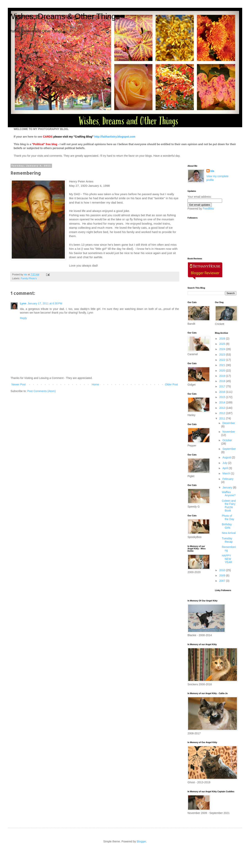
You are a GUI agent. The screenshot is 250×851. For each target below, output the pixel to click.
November (228, 431)
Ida (212, 171)
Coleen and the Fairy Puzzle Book (229, 505)
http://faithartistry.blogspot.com (114, 136)
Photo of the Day (228, 517)
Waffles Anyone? (228, 494)
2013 (222, 407)
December (228, 423)
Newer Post (19, 384)
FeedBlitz (208, 208)
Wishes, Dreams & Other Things (64, 16)
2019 (222, 375)
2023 (222, 354)
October (227, 440)
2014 (222, 402)
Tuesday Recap (227, 540)
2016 (222, 391)
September (229, 448)
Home (95, 384)
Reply (23, 318)
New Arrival (229, 532)
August (227, 457)
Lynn (23, 303)
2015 (222, 397)
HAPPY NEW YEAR (227, 559)
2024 (222, 349)
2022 (222, 359)
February (227, 478)
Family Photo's (29, 278)
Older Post (171, 384)
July (225, 462)
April (225, 468)
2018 (222, 381)
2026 (222, 338)
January (227, 487)
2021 (222, 365)
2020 (222, 370)
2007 (222, 580)
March (226, 473)
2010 (222, 570)
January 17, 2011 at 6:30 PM (45, 303)
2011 (222, 418)
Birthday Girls (227, 526)
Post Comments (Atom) (41, 391)
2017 (222, 386)
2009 (222, 575)
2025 (222, 343)
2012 (222, 413)
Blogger (141, 841)
